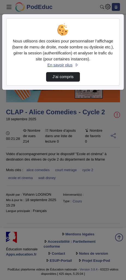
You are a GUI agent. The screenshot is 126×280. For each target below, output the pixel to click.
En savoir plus (63, 65)
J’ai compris (62, 77)
